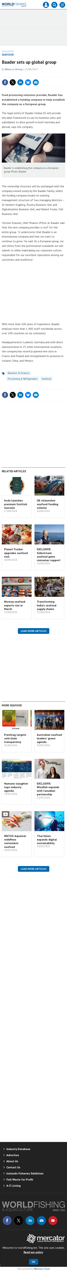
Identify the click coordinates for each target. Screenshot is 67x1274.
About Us (12, 1161)
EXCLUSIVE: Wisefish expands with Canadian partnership (48, 789)
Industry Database (18, 1149)
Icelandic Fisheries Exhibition (24, 1173)
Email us (41, 1220)
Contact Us (13, 1167)
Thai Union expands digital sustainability (47, 839)
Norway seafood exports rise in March (14, 605)
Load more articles (33, 631)
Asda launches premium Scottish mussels (15, 504)
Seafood (8, 54)
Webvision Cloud (42, 1268)
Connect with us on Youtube (53, 1220)
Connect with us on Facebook (7, 1220)
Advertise (12, 1155)
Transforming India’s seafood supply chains (46, 605)
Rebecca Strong (13, 69)
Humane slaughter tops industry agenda (16, 787)
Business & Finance (18, 373)
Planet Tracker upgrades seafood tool (16, 552)
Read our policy (33, 1252)
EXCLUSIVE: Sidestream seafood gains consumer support (48, 554)
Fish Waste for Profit (19, 1179)
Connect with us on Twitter (18, 1220)
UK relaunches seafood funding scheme (47, 504)
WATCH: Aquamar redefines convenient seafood (15, 841)
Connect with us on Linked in (30, 1220)
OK (33, 1261)
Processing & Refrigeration (23, 378)
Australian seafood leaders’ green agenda (49, 738)
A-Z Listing (13, 1185)
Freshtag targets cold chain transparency (15, 738)
